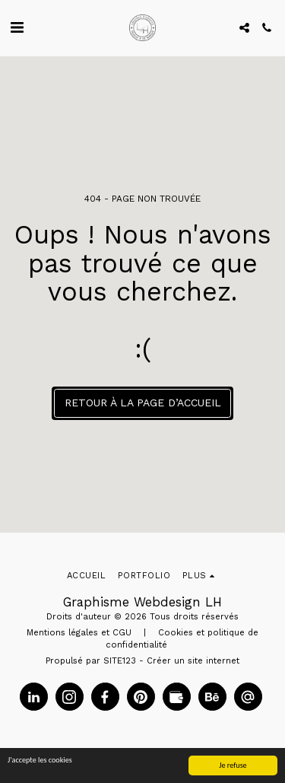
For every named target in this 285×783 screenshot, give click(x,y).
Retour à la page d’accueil (143, 402)
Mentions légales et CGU (79, 633)
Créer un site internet (193, 661)
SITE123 (119, 661)
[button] (17, 27)
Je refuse (233, 765)
